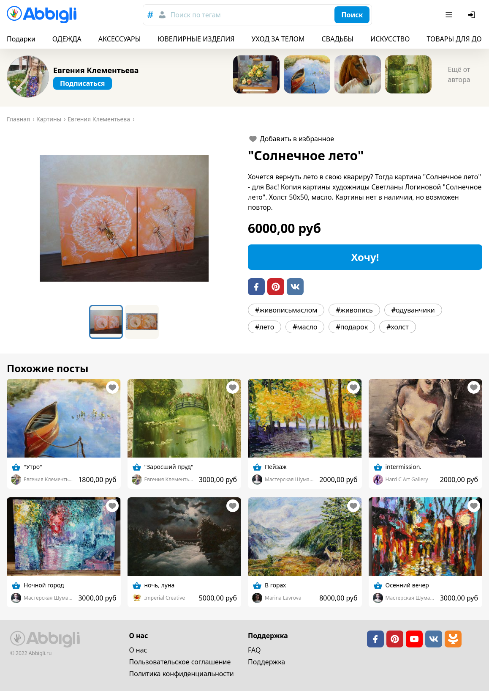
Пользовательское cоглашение (180, 661)
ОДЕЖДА (67, 39)
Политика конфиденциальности (181, 673)
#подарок (352, 327)
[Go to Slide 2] (142, 322)
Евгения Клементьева (96, 70)
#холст (397, 327)
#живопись (354, 310)
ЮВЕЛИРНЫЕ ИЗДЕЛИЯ (196, 39)
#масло (305, 327)
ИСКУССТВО (390, 39)
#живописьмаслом (286, 310)
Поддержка (266, 661)
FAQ (254, 650)
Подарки (21, 39)
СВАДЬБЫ (338, 39)
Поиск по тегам (196, 14)
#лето (264, 327)
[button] (124, 218)
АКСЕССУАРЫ (119, 39)
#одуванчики (413, 310)
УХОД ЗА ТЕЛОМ (278, 39)
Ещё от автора (459, 74)
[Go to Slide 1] (106, 322)
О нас (138, 650)
